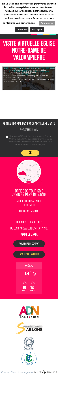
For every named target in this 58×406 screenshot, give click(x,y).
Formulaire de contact (29, 243)
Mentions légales (22, 372)
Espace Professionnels (29, 254)
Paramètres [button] (47, 23)
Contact (5, 372)
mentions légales (37, 144)
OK (30, 152)
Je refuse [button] (22, 29)
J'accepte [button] (37, 29)
